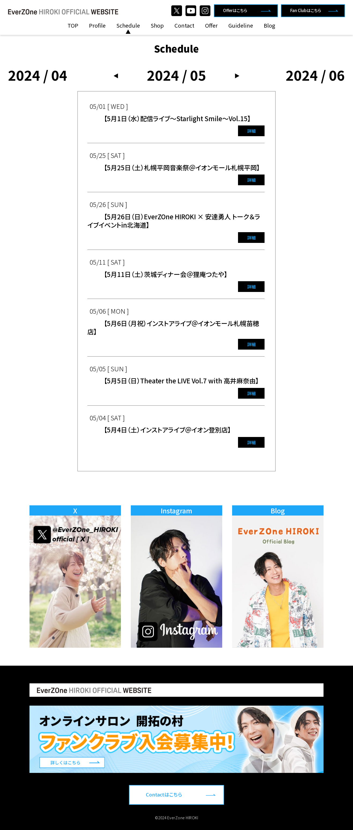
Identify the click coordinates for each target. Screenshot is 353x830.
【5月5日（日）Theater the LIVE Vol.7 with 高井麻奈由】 (181, 380)
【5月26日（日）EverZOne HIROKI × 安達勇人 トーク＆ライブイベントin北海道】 (173, 221)
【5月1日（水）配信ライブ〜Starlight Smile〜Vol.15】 (177, 118)
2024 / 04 (37, 75)
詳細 (251, 131)
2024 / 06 (315, 75)
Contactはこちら (164, 794)
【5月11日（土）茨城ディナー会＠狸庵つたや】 (166, 274)
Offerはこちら (235, 10)
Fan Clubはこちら (305, 10)
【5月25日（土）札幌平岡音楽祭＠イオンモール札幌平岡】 (182, 167)
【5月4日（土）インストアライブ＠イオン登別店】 (167, 429)
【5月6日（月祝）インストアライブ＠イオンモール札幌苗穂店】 (173, 327)
